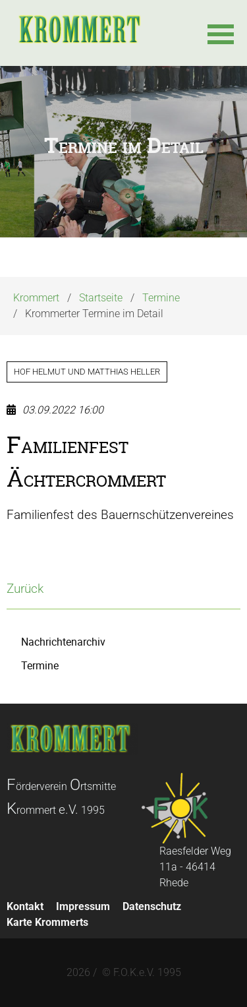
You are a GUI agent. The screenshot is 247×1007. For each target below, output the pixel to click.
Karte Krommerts (47, 922)
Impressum (83, 906)
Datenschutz (152, 906)
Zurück (25, 588)
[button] (220, 33)
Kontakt (25, 906)
